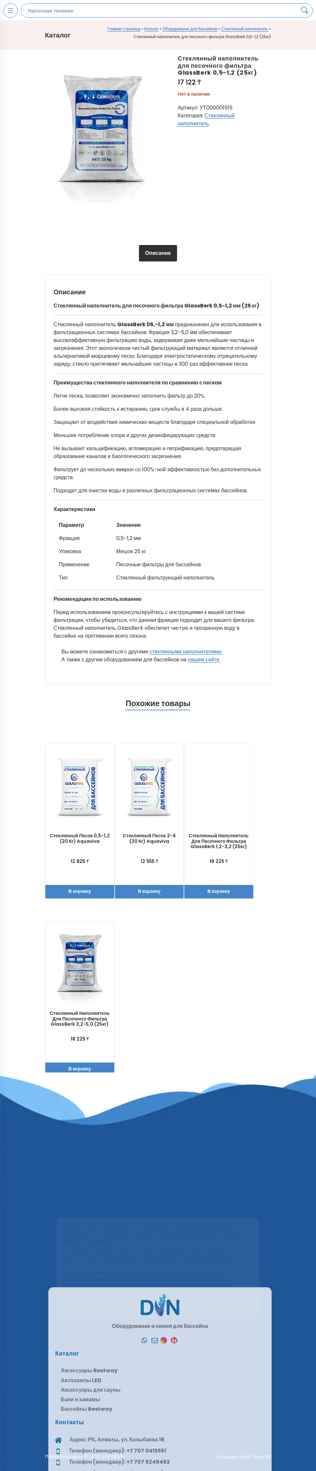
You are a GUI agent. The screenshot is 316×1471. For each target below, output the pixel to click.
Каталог (151, 29)
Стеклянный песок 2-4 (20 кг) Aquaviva (149, 838)
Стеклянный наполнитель (244, 29)
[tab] (158, 253)
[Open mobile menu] (10, 10)
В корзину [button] (79, 891)
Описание (158, 253)
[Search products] (304, 10)
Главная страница (123, 29)
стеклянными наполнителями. (185, 651)
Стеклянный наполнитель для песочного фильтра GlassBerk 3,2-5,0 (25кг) (80, 1019)
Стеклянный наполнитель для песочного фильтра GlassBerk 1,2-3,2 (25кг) (219, 841)
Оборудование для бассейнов (190, 29)
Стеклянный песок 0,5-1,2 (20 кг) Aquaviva (80, 838)
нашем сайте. (204, 659)
